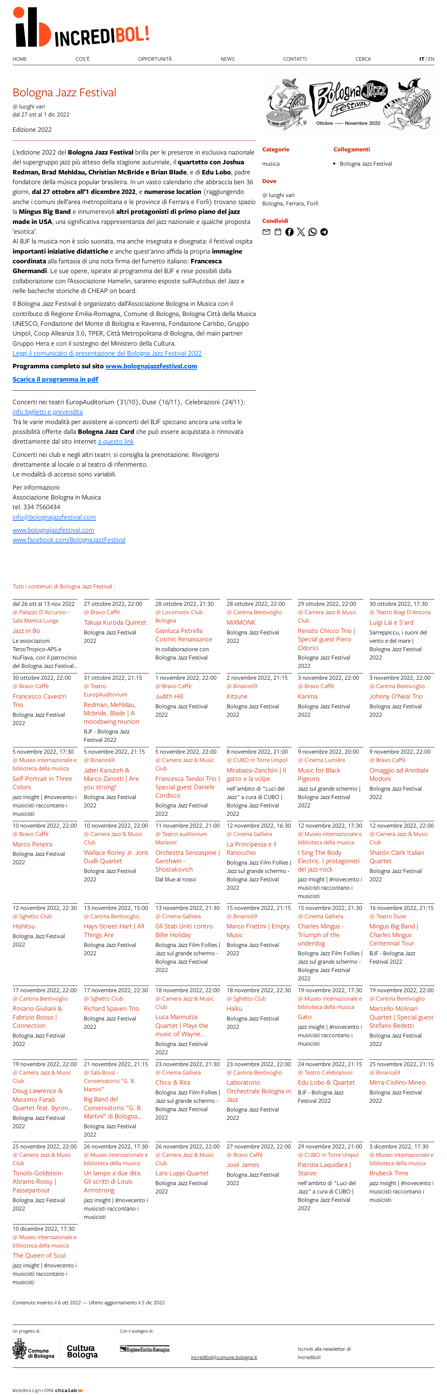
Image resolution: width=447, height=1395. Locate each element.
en (431, 58)
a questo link (116, 441)
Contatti (295, 58)
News (228, 58)
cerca (363, 58)
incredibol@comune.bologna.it (224, 1356)
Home (20, 58)
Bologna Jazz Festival (366, 163)
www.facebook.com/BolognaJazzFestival (69, 539)
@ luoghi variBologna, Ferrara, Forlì (290, 199)
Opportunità (155, 58)
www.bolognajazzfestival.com (151, 365)
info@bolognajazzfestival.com (54, 516)
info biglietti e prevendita (48, 411)
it (421, 58)
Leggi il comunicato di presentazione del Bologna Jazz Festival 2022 (107, 352)
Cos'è (83, 58)
